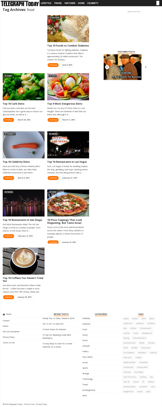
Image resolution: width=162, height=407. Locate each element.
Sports (85, 368)
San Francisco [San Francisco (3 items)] (130, 377)
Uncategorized (88, 390)
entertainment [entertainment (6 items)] (139, 338)
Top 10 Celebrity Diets (16, 161)
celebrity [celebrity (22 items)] (140, 323)
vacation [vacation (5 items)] (143, 386)
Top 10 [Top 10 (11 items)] (126, 382)
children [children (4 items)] (151, 323)
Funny (85, 335)
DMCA (5, 326)
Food (53, 76)
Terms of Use (9, 342)
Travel (58, 3)
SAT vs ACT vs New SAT (53, 324)
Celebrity (92, 3)
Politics (85, 351)
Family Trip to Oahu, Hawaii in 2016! (59, 318)
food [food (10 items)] (126, 347)
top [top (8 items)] (151, 377)
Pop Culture (87, 357)
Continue (53, 65)
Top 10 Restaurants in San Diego (22, 219)
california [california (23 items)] (128, 323)
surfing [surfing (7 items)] (143, 377)
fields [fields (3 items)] (141, 343)
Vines (84, 395)
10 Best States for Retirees (126, 76)
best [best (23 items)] (144, 318)
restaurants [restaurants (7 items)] (142, 367)
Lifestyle (46, 3)
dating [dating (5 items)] (126, 338)
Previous (107, 67)
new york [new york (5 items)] (128, 357)
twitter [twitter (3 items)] (151, 382)
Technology (87, 379)
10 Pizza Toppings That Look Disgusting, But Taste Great (64, 221)
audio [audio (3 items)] (126, 318)
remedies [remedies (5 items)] (143, 362)
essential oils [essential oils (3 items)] (130, 343)
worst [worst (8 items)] (139, 391)
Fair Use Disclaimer (11, 331)
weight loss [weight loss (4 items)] (129, 391)
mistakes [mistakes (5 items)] (142, 352)
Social (84, 362)
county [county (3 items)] (127, 333)
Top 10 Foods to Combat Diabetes (68, 45)
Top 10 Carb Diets (13, 103)
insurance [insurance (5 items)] (145, 347)
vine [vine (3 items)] (153, 386)
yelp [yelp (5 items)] (148, 391)
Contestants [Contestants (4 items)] (145, 328)
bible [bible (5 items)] (152, 318)
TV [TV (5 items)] (143, 382)
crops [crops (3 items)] (135, 333)
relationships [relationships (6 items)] (129, 362)
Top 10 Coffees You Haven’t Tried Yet (23, 279)
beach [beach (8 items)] (135, 318)
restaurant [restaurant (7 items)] (128, 367)
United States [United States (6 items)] (130, 386)
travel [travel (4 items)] (136, 382)
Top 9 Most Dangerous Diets (64, 103)
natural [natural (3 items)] (153, 352)
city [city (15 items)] (125, 328)
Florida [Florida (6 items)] (151, 343)
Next (146, 67)
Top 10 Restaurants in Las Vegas (67, 161)
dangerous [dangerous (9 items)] (147, 333)
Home (81, 3)
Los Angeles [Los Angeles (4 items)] (129, 352)
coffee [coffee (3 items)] (133, 328)
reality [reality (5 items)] (138, 357)
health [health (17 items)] (134, 347)
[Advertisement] (122, 27)
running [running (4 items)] (127, 372)
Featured (70, 3)
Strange (85, 373)
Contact (6, 320)
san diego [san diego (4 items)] (138, 372)
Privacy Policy (9, 337)
